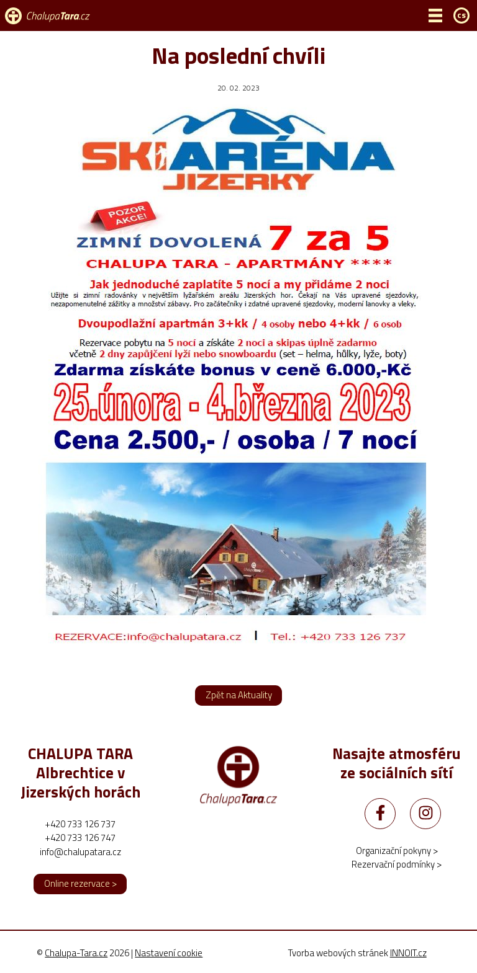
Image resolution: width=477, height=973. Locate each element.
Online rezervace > (80, 883)
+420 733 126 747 (80, 837)
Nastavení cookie (168, 953)
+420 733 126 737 (80, 824)
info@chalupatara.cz (80, 852)
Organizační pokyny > (397, 850)
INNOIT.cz (408, 953)
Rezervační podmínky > (397, 864)
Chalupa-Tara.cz (76, 953)
